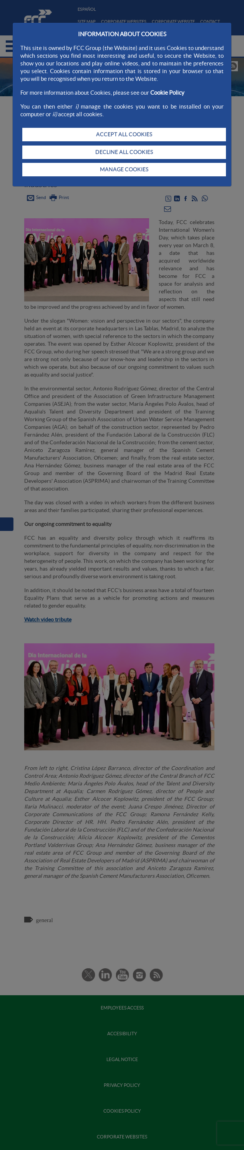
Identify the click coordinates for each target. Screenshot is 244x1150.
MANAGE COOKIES (124, 169)
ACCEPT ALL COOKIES (124, 134)
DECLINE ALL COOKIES (124, 152)
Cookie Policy (167, 92)
